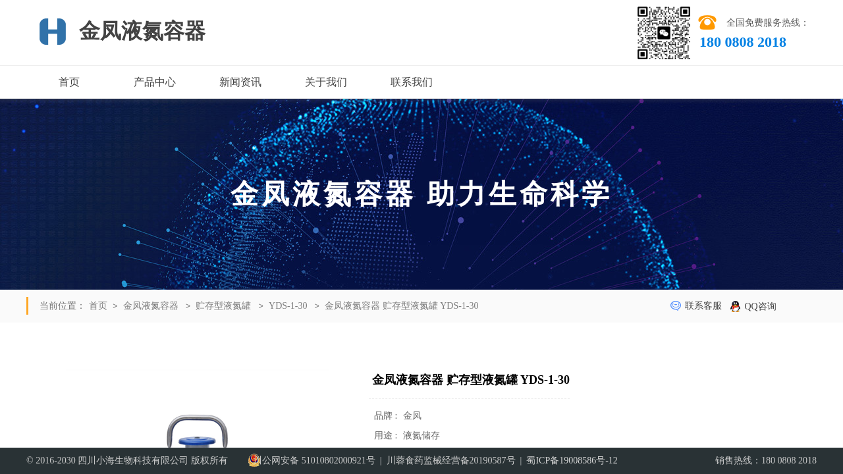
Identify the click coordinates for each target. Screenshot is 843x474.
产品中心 (155, 82)
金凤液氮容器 (150, 306)
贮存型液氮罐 (223, 306)
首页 (69, 82)
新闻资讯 (240, 82)
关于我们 (326, 82)
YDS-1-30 (288, 306)
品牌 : (387, 416)
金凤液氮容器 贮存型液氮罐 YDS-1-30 (401, 306)
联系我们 (412, 82)
